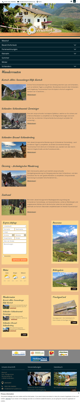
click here (8, 398)
